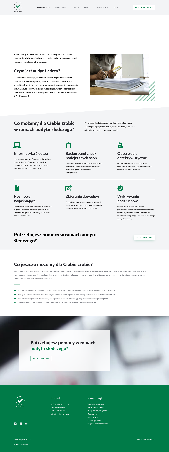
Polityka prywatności (22, 440)
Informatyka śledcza (95, 421)
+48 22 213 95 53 (58, 411)
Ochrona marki (93, 414)
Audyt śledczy (92, 417)
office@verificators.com (60, 414)
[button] (48, 7)
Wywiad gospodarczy (95, 404)
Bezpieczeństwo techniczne (98, 424)
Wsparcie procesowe (95, 407)
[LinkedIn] (15, 423)
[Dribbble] (20, 423)
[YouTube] (26, 423)
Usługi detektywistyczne (97, 411)
